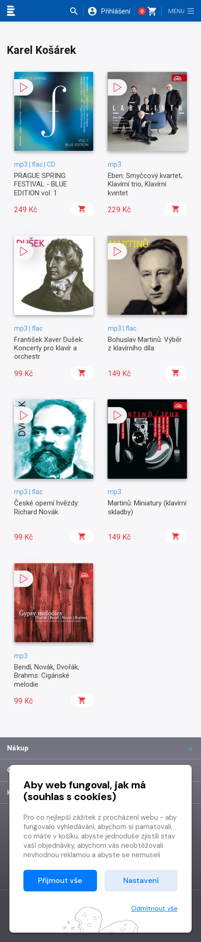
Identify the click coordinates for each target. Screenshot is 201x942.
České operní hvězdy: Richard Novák (46, 507)
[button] (76, 11)
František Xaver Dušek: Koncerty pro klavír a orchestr (48, 348)
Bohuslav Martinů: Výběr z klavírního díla (145, 343)
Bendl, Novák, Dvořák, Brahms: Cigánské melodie (46, 676)
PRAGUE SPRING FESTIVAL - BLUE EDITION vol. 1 (40, 184)
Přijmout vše (60, 880)
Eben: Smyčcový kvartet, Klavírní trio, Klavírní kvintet (145, 184)
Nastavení (141, 880)
